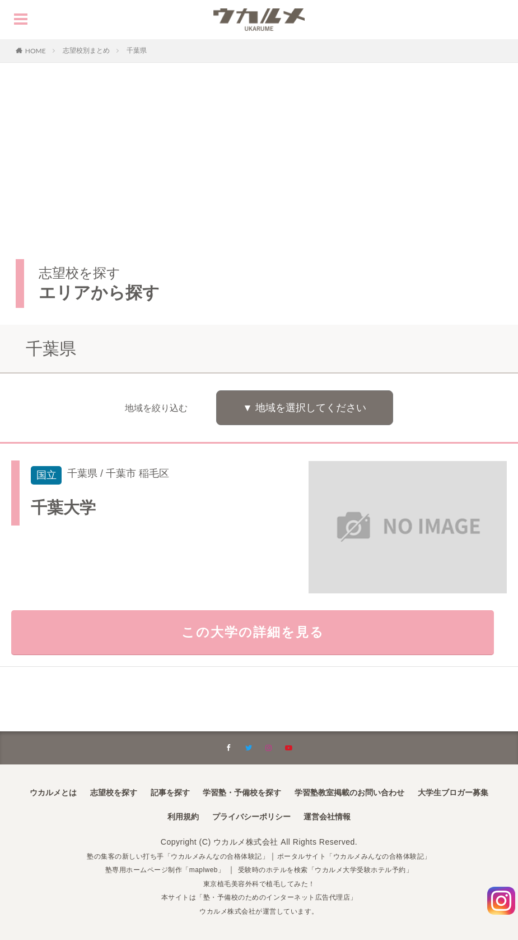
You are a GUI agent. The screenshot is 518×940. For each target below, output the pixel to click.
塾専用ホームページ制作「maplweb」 (151, 869)
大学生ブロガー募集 (453, 792)
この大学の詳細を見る (259, 638)
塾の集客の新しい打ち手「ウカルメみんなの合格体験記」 (165, 855)
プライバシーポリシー (251, 816)
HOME (35, 50)
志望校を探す (113, 792)
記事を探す (170, 792)
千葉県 (137, 50)
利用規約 (183, 816)
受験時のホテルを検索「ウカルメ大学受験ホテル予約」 (335, 869)
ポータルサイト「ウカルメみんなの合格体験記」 (368, 855)
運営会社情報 (327, 816)
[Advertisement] (259, 146)
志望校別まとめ (86, 50)
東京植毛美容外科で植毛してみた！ (259, 883)
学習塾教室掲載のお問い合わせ (349, 792)
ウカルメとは (53, 792)
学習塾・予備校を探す (242, 792)
